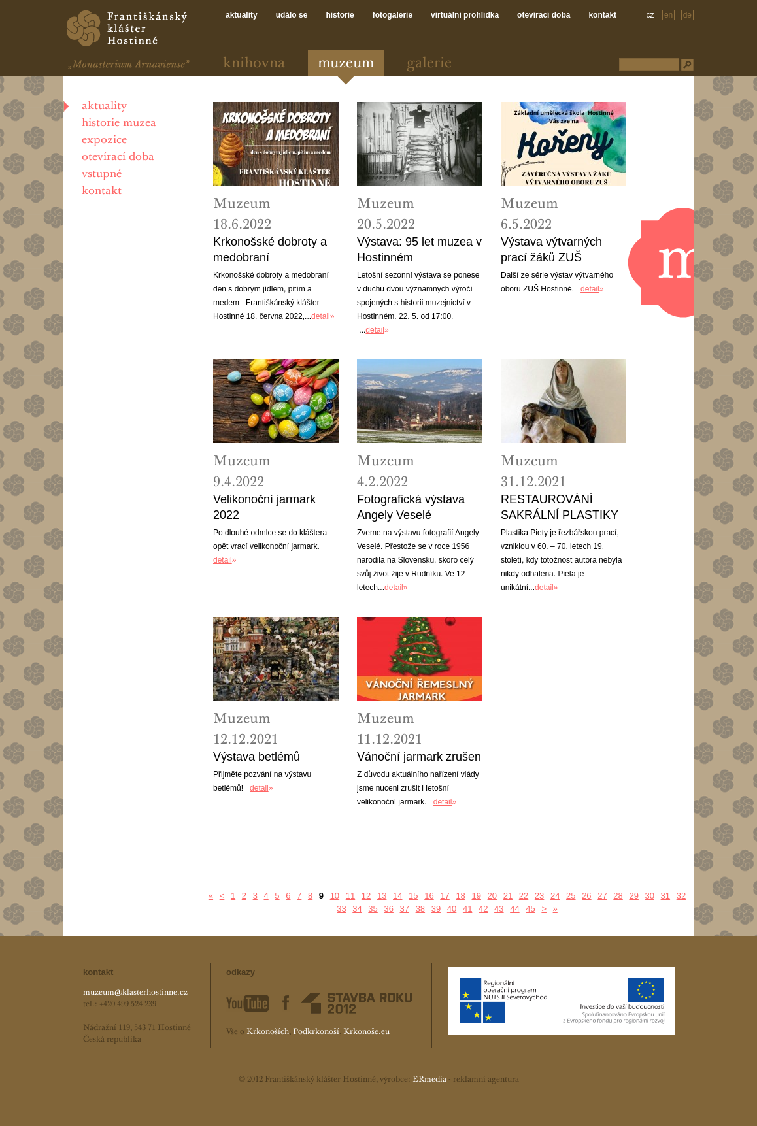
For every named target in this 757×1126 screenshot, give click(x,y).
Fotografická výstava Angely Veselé (411, 507)
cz (650, 15)
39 (436, 909)
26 (586, 896)
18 (460, 896)
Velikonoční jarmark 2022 (264, 507)
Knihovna (254, 64)
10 (334, 896)
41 (467, 909)
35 (372, 909)
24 (555, 896)
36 (388, 909)
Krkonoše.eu (366, 1031)
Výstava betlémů (256, 756)
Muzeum (346, 64)
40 (451, 909)
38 (420, 909)
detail (320, 316)
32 (681, 896)
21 (508, 896)
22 (523, 896)
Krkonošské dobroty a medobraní (270, 249)
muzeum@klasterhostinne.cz (135, 992)
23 (539, 896)
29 (633, 896)
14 (397, 896)
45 (530, 909)
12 (366, 896)
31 (665, 896)
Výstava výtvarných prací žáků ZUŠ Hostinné (551, 250)
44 (514, 909)
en (668, 15)
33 (341, 909)
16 (428, 896)
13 (381, 896)
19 (475, 896)
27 (602, 896)
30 (649, 896)
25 (570, 896)
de (687, 15)
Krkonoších (267, 1031)
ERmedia (429, 1079)
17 (444, 896)
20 (492, 896)
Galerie (429, 64)
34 (357, 909)
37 (404, 909)
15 (413, 896)
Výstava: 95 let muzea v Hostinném (419, 249)
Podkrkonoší (316, 1031)
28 (617, 896)
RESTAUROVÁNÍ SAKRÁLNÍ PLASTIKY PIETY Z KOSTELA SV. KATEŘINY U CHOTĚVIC (562, 508)
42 (483, 909)
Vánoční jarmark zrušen (419, 756)
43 (498, 909)
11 (350, 896)
